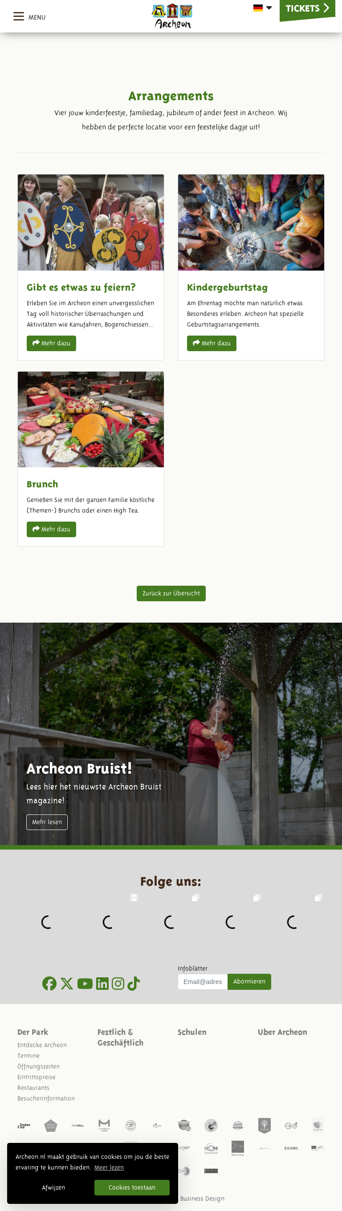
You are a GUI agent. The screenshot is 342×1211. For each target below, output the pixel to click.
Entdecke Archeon (42, 1045)
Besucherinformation (46, 1098)
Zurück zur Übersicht (171, 593)
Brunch (91, 459)
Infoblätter (193, 968)
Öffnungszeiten (38, 1066)
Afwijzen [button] (53, 1187)
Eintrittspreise (36, 1077)
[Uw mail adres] (203, 982)
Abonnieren (249, 981)
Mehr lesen (47, 822)
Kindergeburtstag (251, 267)
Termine (28, 1055)
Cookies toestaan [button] (132, 1187)
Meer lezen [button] (109, 1167)
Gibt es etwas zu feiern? (91, 267)
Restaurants (33, 1087)
